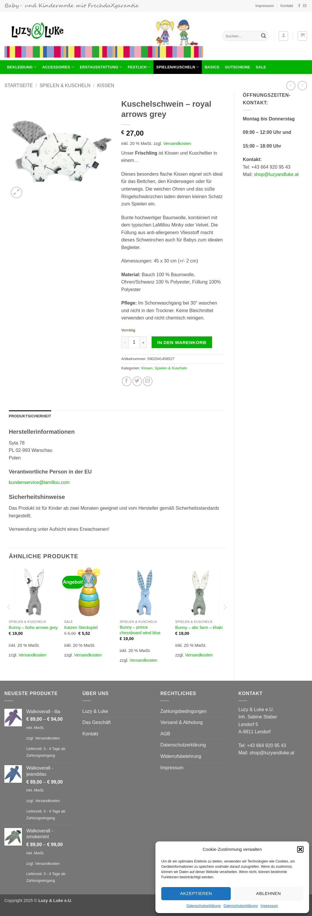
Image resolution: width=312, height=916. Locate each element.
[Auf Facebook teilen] (126, 381)
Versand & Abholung (181, 722)
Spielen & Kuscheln (64, 85)
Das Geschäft (96, 722)
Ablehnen (268, 893)
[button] (300, 849)
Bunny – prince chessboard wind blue (140, 630)
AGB (165, 733)
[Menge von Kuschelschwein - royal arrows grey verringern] (124, 342)
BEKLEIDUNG (22, 67)
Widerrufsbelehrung (180, 756)
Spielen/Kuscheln (177, 67)
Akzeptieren (196, 893)
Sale (261, 67)
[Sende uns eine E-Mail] (304, 6)
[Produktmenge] (134, 342)
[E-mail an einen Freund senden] (147, 381)
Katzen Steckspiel (81, 627)
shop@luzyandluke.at (276, 174)
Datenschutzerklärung (204, 906)
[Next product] (290, 85)
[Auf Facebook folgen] (299, 6)
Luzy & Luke (95, 711)
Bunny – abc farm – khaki (199, 627)
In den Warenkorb (182, 342)
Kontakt (286, 6)
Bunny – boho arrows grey (33, 627)
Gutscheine (237, 67)
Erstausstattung (101, 67)
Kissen (105, 85)
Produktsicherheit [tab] (30, 416)
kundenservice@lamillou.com (39, 482)
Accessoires (58, 67)
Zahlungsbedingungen (183, 711)
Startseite (18, 85)
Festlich (139, 67)
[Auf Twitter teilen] (137, 381)
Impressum (269, 906)
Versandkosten (177, 143)
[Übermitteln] (263, 36)
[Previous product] (302, 85)
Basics (212, 67)
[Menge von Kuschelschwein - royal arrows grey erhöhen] (143, 342)
